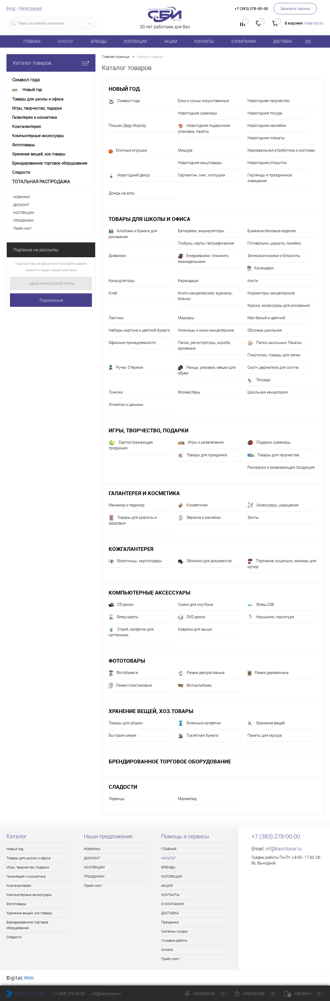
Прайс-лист (22, 228)
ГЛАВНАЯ (31, 41)
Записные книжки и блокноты (274, 255)
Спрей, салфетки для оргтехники (131, 632)
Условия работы (174, 941)
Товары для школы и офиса (149, 219)
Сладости (123, 787)
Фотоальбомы (195, 685)
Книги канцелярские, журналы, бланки (205, 296)
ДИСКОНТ (21, 205)
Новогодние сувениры (197, 113)
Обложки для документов (205, 561)
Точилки (116, 392)
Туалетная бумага (198, 736)
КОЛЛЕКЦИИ (135, 41)
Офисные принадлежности (132, 342)
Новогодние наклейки (267, 125)
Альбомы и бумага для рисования (133, 234)
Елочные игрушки (128, 151)
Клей (113, 293)
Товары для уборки (126, 723)
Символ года (124, 101)
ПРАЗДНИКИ (23, 220)
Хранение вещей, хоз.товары (151, 711)
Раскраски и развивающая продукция (281, 467)
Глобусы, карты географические (206, 243)
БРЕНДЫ (99, 41)
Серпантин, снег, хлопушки (201, 175)
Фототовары (127, 660)
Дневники (117, 255)
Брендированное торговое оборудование (170, 761)
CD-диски (121, 604)
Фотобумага (123, 673)
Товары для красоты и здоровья (133, 520)
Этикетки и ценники (126, 404)
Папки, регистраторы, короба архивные (204, 345)
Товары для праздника (202, 455)
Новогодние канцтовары (200, 163)
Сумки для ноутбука (195, 604)
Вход (10, 8)
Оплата (167, 950)
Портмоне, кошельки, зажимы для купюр (282, 564)
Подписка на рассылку (36, 249)
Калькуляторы (122, 281)
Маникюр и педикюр (127, 505)
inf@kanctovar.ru (284, 848)
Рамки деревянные (268, 673)
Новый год (124, 89)
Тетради (259, 380)
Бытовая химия (122, 735)
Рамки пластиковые (130, 685)
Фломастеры (189, 392)
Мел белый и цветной (266, 318)
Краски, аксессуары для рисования (279, 305)
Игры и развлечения (201, 442)
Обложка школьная (265, 330)
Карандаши (188, 281)
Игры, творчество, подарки (148, 430)
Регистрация (30, 8)
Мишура (185, 150)
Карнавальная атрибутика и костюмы (281, 150)
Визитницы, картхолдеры (135, 561)
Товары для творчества (273, 455)
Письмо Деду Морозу (127, 125)
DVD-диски (191, 617)
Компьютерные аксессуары (149, 592)
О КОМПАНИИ (243, 41)
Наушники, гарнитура (271, 617)
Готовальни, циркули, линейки (274, 243)
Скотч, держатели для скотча (273, 367)
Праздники (170, 922)
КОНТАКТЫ (204, 41)
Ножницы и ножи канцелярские (206, 330)
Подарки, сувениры (269, 443)
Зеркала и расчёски (199, 517)
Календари (261, 268)
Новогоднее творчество (269, 101)
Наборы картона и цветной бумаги (139, 330)
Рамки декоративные (201, 673)
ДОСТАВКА (282, 41)
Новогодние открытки (267, 163)
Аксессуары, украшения (273, 505)
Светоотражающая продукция (131, 445)
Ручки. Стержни (126, 367)
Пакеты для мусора (265, 735)
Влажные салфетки (199, 723)
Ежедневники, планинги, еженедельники (203, 258)
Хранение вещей (266, 723)
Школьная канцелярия (268, 392)
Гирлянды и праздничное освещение (270, 178)
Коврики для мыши (195, 629)
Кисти (253, 281)
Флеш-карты (123, 617)
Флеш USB (261, 604)
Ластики (116, 318)
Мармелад (187, 799)
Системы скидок (174, 931)
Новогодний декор (129, 175)
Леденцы (117, 799)
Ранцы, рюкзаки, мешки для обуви (207, 370)
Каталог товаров (51, 63)
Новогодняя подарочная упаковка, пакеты (204, 128)
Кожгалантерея (131, 549)
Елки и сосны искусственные (203, 101)
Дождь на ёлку (122, 193)
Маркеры (186, 318)
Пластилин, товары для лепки (274, 355)
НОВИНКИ (21, 197)
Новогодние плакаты (266, 138)
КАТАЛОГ (66, 41)
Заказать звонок (295, 8)
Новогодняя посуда (265, 113)
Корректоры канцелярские (271, 293)
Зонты (253, 517)
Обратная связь (26, 994)
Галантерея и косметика (144, 493)
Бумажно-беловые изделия (272, 231)
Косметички (193, 505)
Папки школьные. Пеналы (275, 343)
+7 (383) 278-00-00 (69, 994)
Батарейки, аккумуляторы (201, 231)
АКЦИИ (170, 41)
